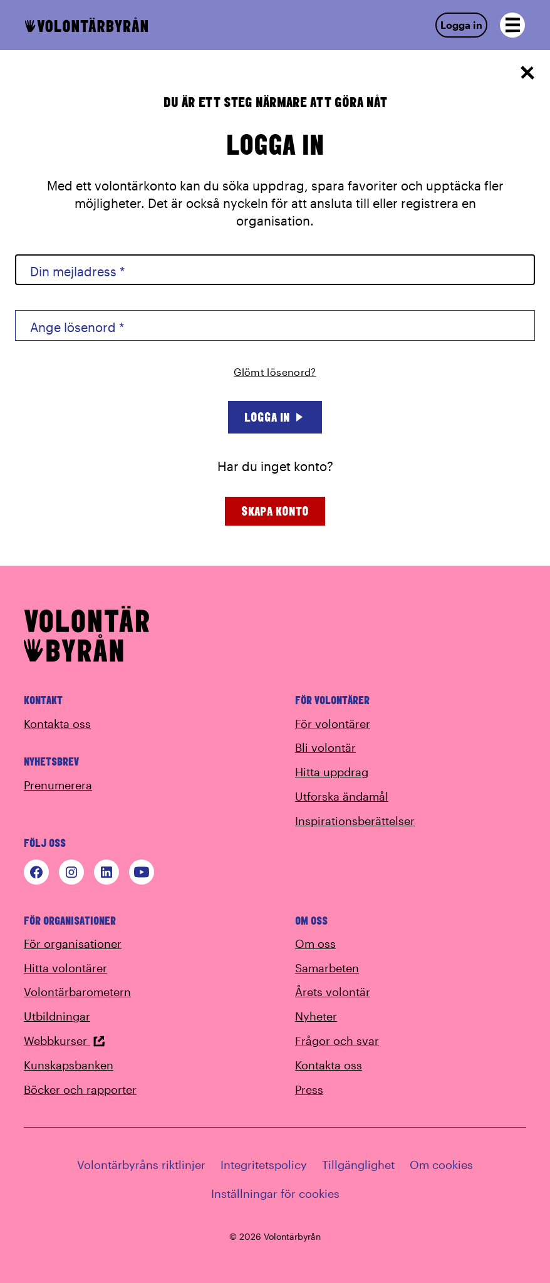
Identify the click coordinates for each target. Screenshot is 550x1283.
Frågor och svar (337, 1040)
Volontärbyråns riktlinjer (141, 1164)
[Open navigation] (512, 25)
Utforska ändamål (341, 796)
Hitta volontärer (65, 968)
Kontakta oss (57, 723)
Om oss (315, 943)
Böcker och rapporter (80, 1089)
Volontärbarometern (77, 992)
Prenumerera (58, 785)
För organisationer (73, 943)
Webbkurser (64, 1040)
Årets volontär (332, 992)
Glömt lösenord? (275, 372)
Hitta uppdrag (331, 772)
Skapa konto (275, 511)
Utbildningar (57, 1016)
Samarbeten (327, 968)
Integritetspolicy (264, 1164)
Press (309, 1089)
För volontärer (332, 723)
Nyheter (316, 1016)
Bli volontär (325, 747)
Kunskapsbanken (68, 1065)
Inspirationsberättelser (355, 821)
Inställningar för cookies (275, 1193)
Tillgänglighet (358, 1164)
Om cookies (441, 1164)
